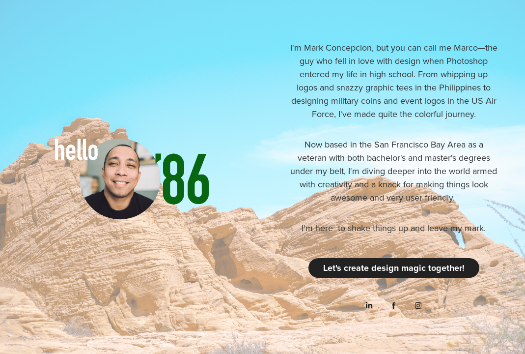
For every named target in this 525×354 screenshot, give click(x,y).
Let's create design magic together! (394, 268)
